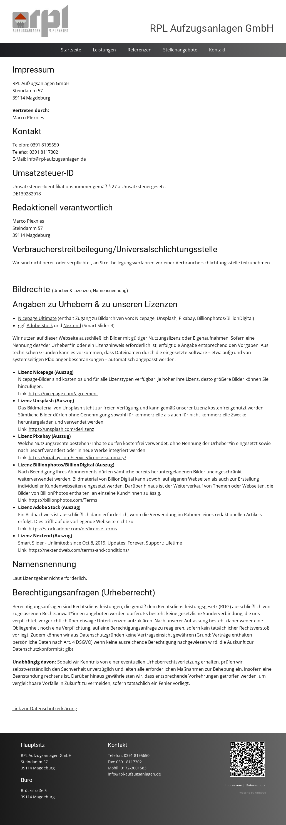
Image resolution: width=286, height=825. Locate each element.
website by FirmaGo (253, 792)
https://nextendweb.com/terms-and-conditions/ (79, 550)
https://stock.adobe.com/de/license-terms (73, 529)
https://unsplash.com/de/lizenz (61, 429)
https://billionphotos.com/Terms (63, 500)
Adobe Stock (40, 325)
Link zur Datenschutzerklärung (45, 708)
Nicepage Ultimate (37, 318)
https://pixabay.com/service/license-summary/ (77, 457)
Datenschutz (255, 785)
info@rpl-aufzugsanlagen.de (56, 159)
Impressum (33, 69)
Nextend (72, 325)
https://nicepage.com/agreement (63, 394)
